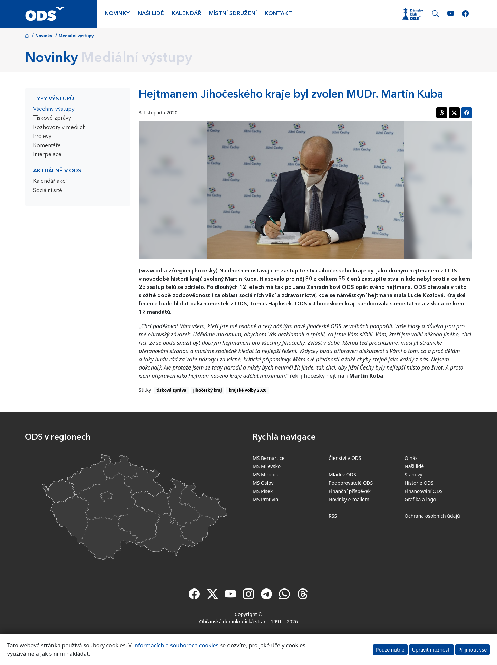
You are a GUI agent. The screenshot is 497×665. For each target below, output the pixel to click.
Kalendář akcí (50, 181)
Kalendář (186, 14)
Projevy (42, 136)
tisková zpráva (171, 390)
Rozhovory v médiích (59, 127)
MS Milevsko (267, 466)
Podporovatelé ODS (351, 483)
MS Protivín (266, 499)
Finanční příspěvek (350, 491)
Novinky (117, 14)
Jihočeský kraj (207, 390)
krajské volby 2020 (247, 390)
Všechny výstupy (54, 109)
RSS (333, 516)
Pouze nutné (390, 649)
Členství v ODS (345, 458)
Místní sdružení (233, 14)
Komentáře (47, 146)
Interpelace (47, 155)
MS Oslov (263, 483)
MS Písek (263, 491)
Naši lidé (151, 14)
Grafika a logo (420, 499)
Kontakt (278, 14)
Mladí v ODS (342, 474)
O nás (411, 458)
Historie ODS (419, 483)
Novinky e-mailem (349, 499)
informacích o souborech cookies (175, 645)
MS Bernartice (268, 458)
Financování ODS (424, 491)
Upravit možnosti (431, 649)
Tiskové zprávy (52, 118)
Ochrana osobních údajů (432, 516)
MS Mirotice (266, 474)
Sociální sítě (47, 190)
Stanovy (413, 474)
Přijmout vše (472, 649)
